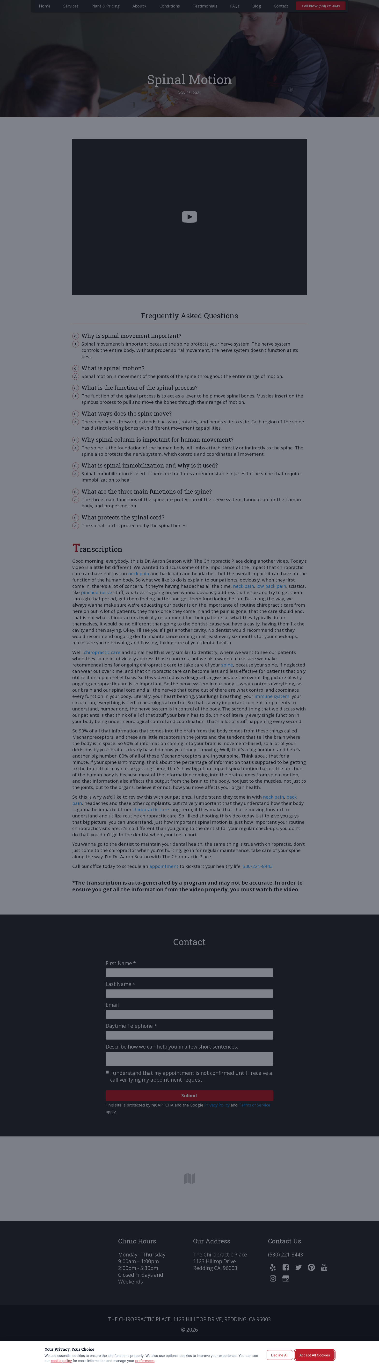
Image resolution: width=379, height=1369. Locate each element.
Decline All (279, 1355)
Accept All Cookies (314, 1355)
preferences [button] (144, 1361)
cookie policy (61, 1361)
